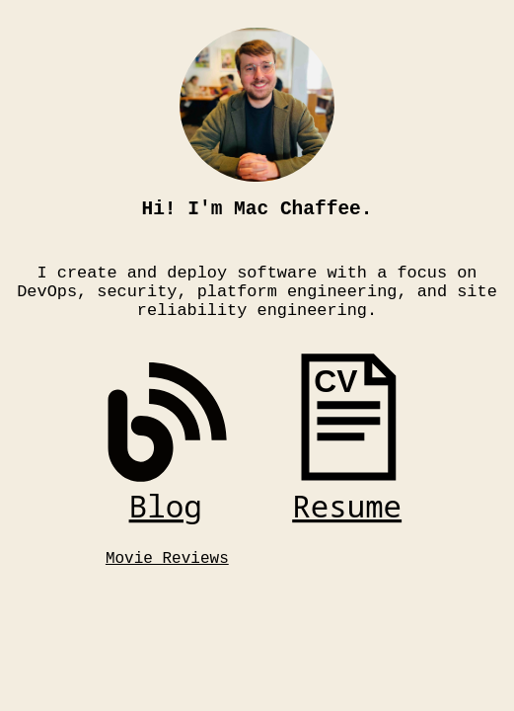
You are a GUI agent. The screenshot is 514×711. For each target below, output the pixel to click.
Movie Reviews (167, 578)
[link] (167, 456)
